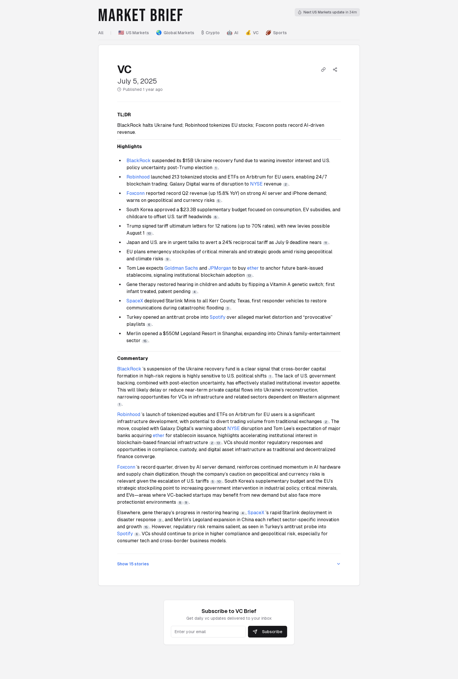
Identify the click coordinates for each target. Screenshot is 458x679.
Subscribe (267, 631)
